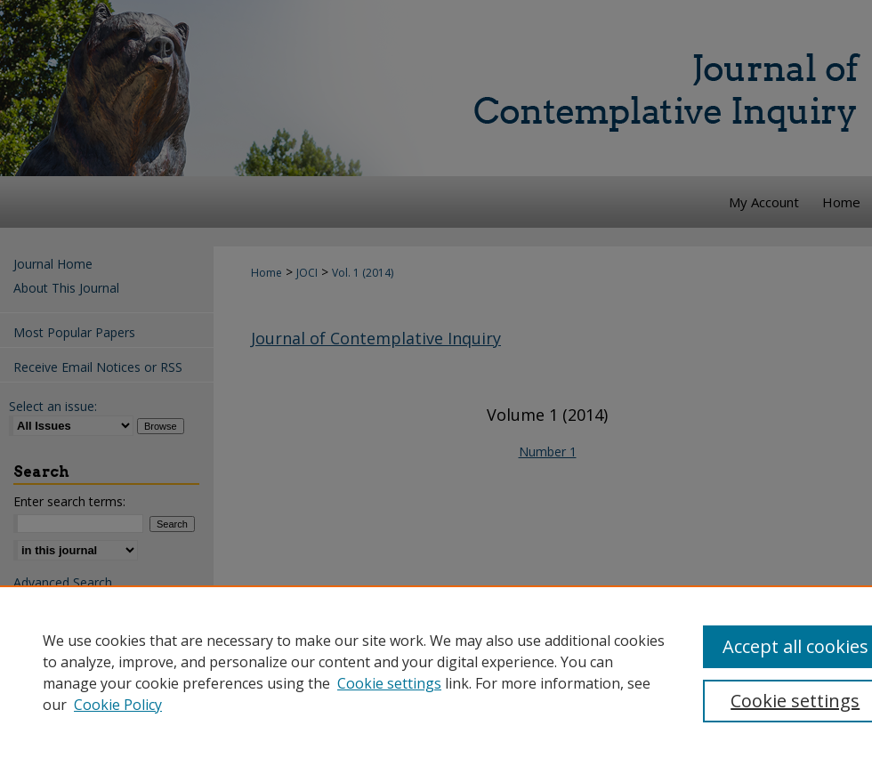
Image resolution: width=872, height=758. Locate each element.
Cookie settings (389, 683)
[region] (436, 671)
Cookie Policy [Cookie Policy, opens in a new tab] (118, 704)
